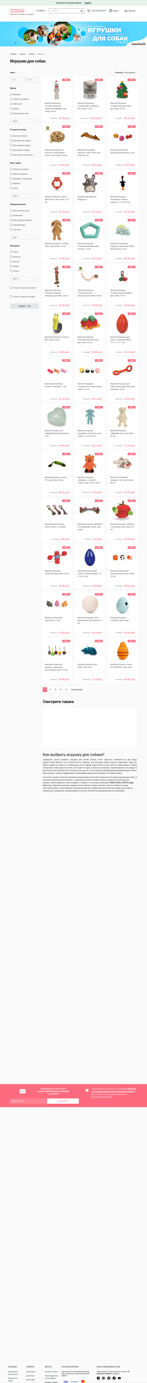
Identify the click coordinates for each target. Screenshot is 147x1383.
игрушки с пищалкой (22, 179)
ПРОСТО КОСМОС (21, 99)
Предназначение (18, 204)
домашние (18, 215)
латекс (16, 271)
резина (16, 266)
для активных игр (21, 211)
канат (15, 188)
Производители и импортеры (51, 1377)
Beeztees (17, 94)
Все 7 (25, 237)
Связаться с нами (13, 1379)
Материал (15, 246)
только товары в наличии (24, 288)
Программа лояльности (13, 1373)
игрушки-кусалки (21, 169)
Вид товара (15, 163)
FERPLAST (17, 104)
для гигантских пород (23, 155)
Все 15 (25, 278)
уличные (17, 230)
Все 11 (25, 196)
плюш (15, 252)
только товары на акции (24, 297)
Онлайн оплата (51, 1372)
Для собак (30, 1380)
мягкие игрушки (20, 174)
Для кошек (31, 1372)
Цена (12, 72)
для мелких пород (21, 150)
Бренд (13, 88)
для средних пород (21, 145)
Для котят (30, 1376)
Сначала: (119, 72)
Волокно (17, 257)
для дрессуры (19, 225)
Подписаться (63, 1101)
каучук (16, 261)
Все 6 (25, 121)
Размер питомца (18, 129)
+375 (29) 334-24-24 (98, 10)
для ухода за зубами (22, 220)
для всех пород (20, 136)
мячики (16, 183)
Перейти (88, 3)
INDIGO (16, 109)
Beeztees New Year (21, 113)
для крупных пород (22, 140)
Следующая (77, 689)
